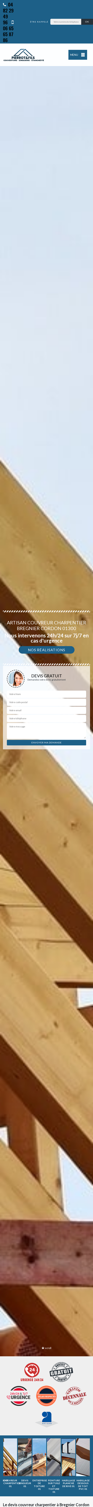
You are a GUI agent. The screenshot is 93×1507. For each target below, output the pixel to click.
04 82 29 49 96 (8, 13)
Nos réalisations (46, 650)
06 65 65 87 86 (8, 32)
